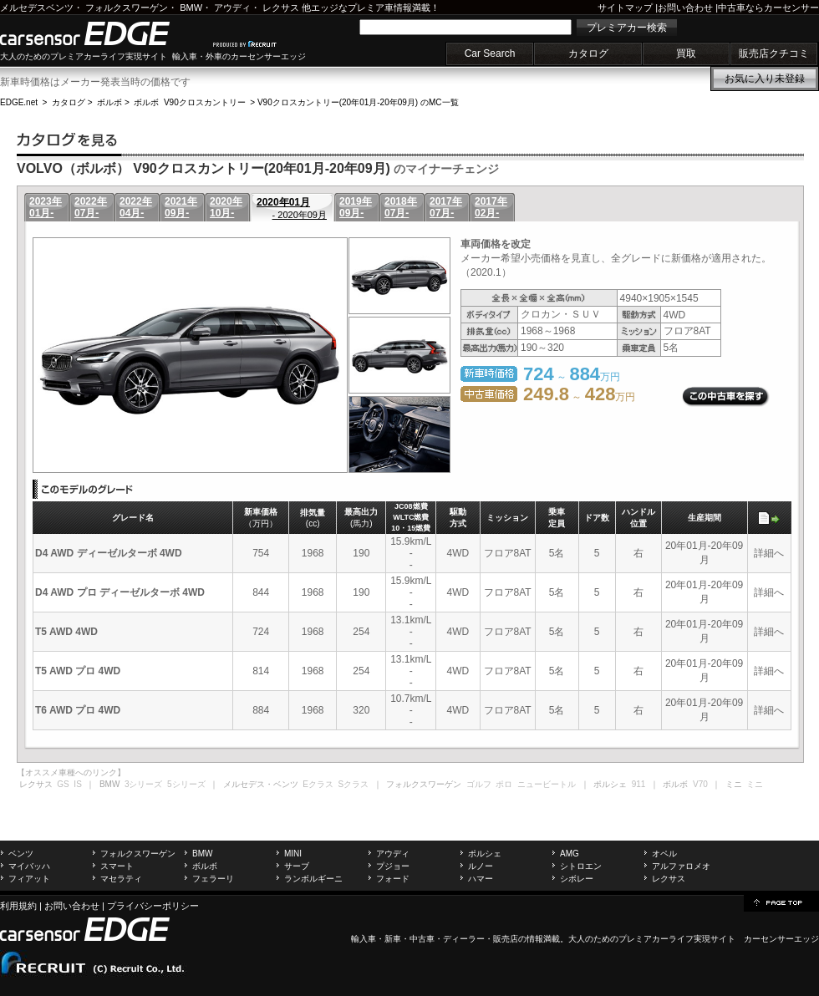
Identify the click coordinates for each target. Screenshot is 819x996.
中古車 (422, 938)
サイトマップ (625, 8)
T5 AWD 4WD (66, 632)
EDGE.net (19, 102)
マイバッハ (29, 866)
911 (639, 784)
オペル (664, 853)
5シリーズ (186, 784)
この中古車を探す (726, 397)
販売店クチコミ (774, 53)
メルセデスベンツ (37, 8)
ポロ (504, 784)
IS (77, 784)
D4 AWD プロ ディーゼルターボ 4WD (120, 592)
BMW (191, 8)
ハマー (480, 878)
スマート (117, 866)
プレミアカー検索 (627, 27)
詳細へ (769, 553)
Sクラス (353, 784)
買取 (686, 53)
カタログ (588, 53)
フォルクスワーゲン (126, 8)
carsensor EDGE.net (102, 33)
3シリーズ (144, 784)
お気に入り (765, 78)
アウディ (232, 8)
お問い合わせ (685, 8)
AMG (569, 853)
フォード (393, 878)
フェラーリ (213, 878)
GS (63, 784)
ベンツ (20, 853)
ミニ (754, 784)
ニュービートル (546, 784)
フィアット (29, 878)
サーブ (296, 866)
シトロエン (581, 866)
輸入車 (363, 938)
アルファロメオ (681, 866)
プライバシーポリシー (153, 906)
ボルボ (109, 102)
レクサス (280, 8)
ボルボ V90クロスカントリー (189, 102)
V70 (700, 784)
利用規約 (18, 906)
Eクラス (318, 784)
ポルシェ (484, 853)
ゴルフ (478, 784)
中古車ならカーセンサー (768, 8)
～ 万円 (579, 397)
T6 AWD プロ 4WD (77, 710)
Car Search (490, 53)
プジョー (393, 866)
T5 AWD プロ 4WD (77, 671)
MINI (293, 853)
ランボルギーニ (313, 878)
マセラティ (121, 878)
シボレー (576, 878)
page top (781, 902)
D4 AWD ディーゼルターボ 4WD (108, 553)
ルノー (480, 866)
